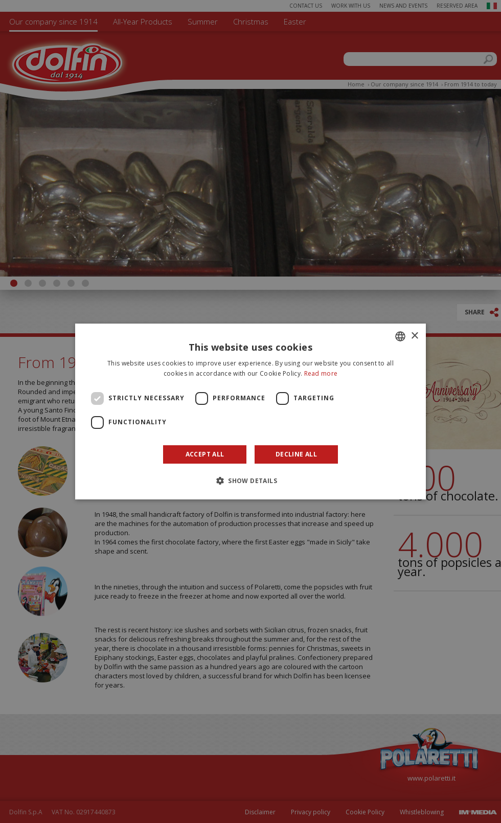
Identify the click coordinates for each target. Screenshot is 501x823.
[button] (250, 480)
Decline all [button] (296, 454)
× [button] (414, 336)
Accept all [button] (205, 454)
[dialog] (250, 411)
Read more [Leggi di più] (321, 373)
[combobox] (400, 336)
